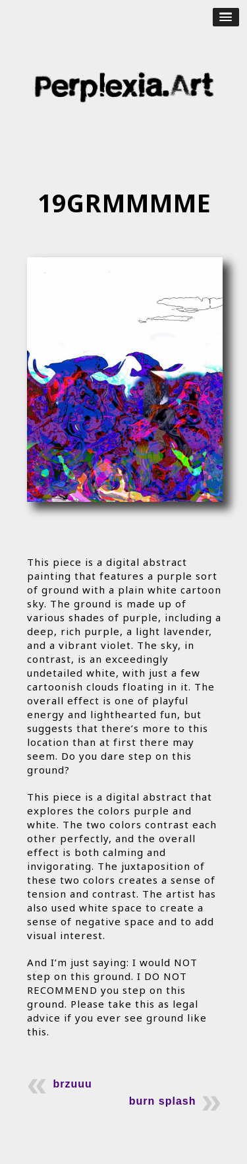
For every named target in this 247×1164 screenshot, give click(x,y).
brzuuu (72, 1083)
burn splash (162, 1101)
